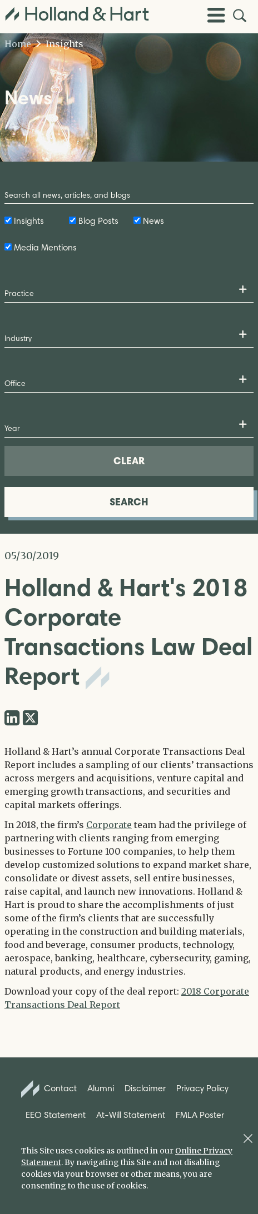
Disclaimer (145, 1088)
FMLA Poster (200, 1115)
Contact (49, 1089)
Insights (59, 43)
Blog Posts (98, 220)
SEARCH (129, 501)
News (153, 220)
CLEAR (129, 460)
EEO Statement (56, 1115)
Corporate (109, 824)
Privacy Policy (202, 1088)
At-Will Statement (130, 1115)
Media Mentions (45, 247)
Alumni (100, 1088)
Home (17, 43)
